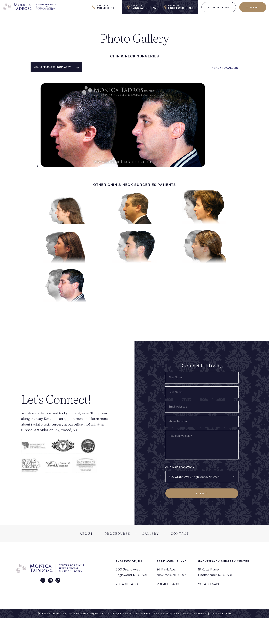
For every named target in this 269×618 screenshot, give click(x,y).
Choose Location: (180, 467)
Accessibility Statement (195, 613)
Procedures (117, 533)
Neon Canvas (224, 613)
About (86, 533)
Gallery (150, 533)
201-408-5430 (126, 584)
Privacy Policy (143, 613)
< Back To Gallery (225, 68)
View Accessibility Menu (166, 613)
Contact (180, 533)
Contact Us (218, 7)
